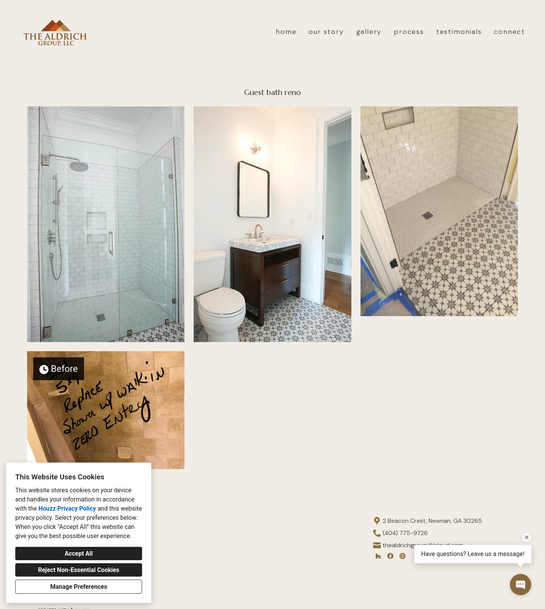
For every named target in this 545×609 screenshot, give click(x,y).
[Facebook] (390, 556)
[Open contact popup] (520, 584)
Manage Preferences (78, 586)
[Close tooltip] (526, 537)
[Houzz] (378, 556)
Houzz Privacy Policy (67, 508)
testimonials (459, 31)
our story (326, 31)
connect (509, 31)
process (409, 31)
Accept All (79, 553)
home (286, 31)
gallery (369, 31)
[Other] (403, 556)
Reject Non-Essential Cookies (79, 570)
